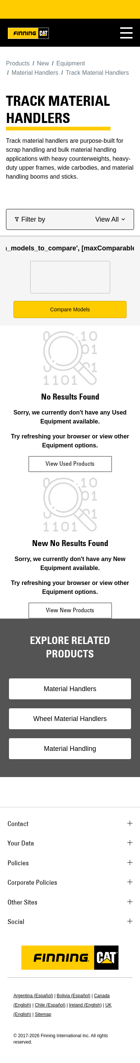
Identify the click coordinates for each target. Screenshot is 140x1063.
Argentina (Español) (33, 995)
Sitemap (43, 1014)
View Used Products (70, 463)
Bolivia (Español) (73, 995)
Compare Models (70, 309)
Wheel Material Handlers (70, 718)
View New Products (70, 610)
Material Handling (70, 748)
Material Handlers (70, 689)
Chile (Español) (50, 1005)
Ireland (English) (85, 1005)
